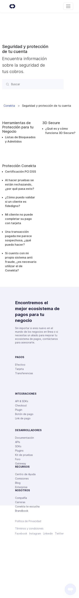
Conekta (9, 105)
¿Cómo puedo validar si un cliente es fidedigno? (20, 202)
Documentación (24, 437)
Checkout (21, 405)
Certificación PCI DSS (20, 171)
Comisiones (22, 478)
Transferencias (24, 373)
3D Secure (51, 123)
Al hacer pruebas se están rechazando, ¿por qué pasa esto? (19, 184)
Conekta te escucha (27, 506)
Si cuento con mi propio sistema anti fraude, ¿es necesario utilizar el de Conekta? (20, 261)
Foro (17, 459)
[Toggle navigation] (68, 6)
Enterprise (21, 487)
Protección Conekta (19, 166)
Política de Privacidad (28, 521)
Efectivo (20, 364)
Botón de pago (24, 414)
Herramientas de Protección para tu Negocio (17, 127)
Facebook (21, 533)
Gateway (20, 463)
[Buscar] (33, 84)
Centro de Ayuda (25, 474)
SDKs (18, 446)
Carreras (20, 502)
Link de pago (23, 418)
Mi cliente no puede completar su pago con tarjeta (19, 219)
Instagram (35, 533)
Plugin (18, 409)
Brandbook (21, 510)
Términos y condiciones (29, 528)
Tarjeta (19, 368)
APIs (17, 441)
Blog (17, 482)
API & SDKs (21, 401)
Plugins (19, 450)
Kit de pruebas (24, 454)
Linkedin (48, 533)
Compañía (21, 497)
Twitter (59, 533)
